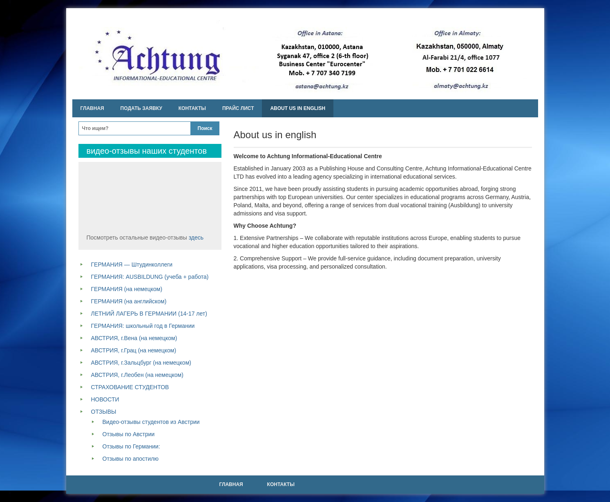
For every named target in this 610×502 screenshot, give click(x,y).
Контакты (192, 108)
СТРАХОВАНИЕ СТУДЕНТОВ (130, 387)
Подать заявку (141, 108)
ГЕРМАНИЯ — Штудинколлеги (132, 264)
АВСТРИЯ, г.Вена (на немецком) (134, 338)
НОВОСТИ (105, 399)
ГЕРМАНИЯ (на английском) (129, 301)
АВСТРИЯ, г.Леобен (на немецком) (137, 375)
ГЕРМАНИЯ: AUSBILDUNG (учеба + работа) (150, 276)
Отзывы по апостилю (131, 458)
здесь (196, 237)
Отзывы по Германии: (131, 446)
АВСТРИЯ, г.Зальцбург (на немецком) (141, 362)
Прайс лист (238, 108)
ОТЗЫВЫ (103, 411)
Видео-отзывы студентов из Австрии (151, 422)
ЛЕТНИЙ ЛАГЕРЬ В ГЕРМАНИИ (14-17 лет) (149, 313)
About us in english (297, 108)
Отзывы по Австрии (129, 434)
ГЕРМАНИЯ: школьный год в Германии (143, 326)
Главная (92, 108)
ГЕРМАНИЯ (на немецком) (127, 289)
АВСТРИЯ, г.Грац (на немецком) (134, 350)
